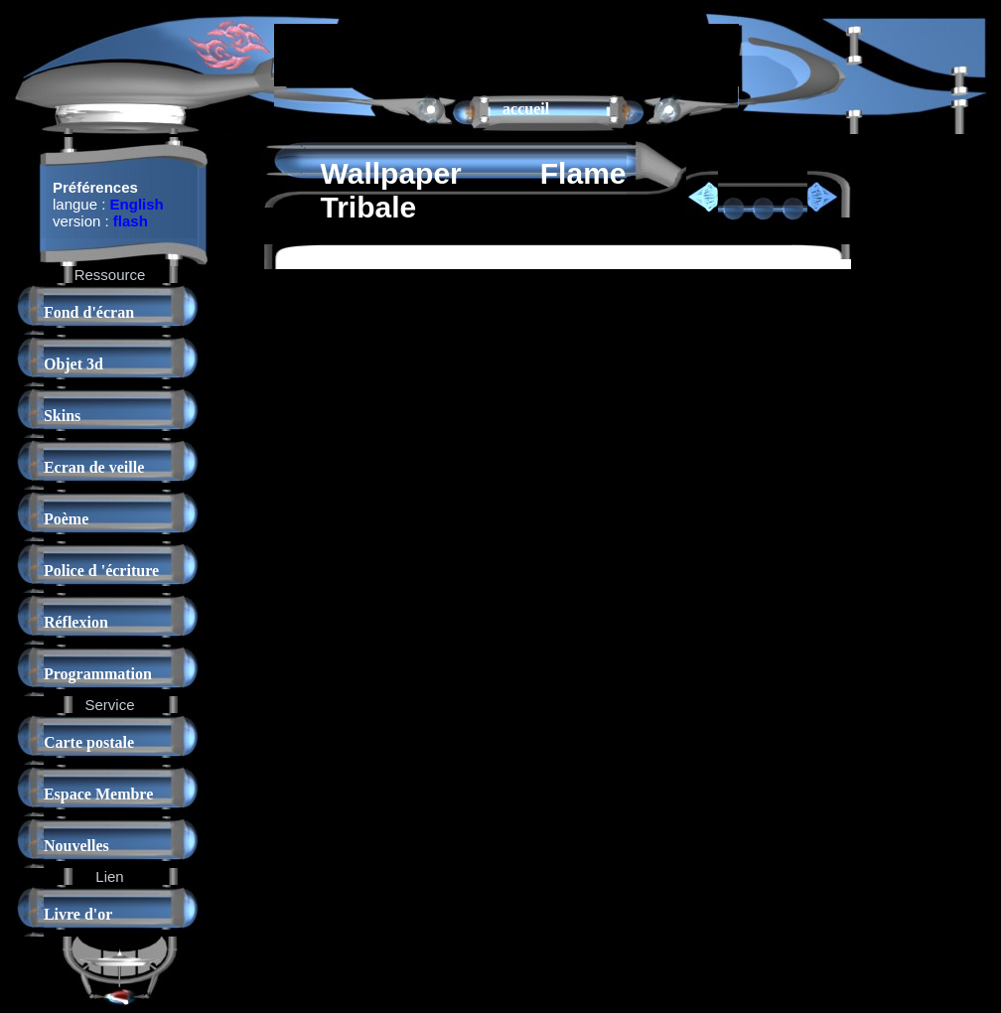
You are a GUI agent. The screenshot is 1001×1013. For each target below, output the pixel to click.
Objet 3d (73, 364)
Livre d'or (78, 914)
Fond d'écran (89, 312)
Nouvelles (76, 845)
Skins (62, 415)
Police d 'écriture (101, 570)
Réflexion (76, 622)
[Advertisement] (506, 53)
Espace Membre (98, 794)
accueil (525, 108)
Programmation (98, 673)
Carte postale (89, 742)
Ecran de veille (94, 467)
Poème (66, 518)
